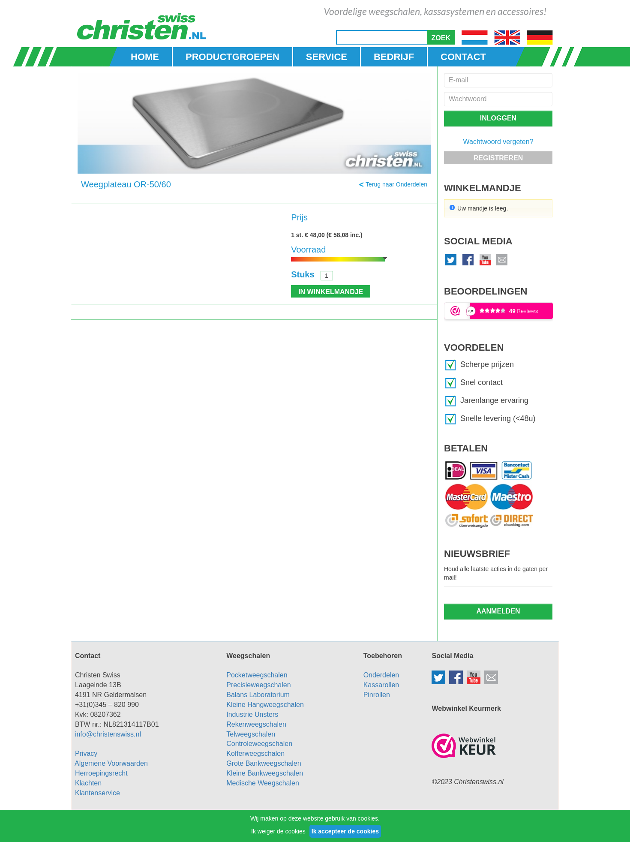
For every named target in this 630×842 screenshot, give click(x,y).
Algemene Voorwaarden (111, 763)
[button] (441, 37)
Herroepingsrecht (101, 773)
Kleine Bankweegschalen (264, 773)
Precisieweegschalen (258, 685)
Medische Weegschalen (262, 783)
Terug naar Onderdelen (396, 184)
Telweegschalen (250, 734)
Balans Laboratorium (258, 694)
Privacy (86, 753)
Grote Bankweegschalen (263, 763)
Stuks (302, 274)
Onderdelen (381, 675)
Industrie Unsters (252, 714)
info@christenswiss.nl (108, 734)
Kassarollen (381, 685)
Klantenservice (97, 793)
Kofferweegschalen (255, 753)
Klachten (88, 783)
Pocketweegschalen (256, 675)
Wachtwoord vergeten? (498, 141)
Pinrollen (376, 694)
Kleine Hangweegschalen (265, 704)
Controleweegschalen (259, 743)
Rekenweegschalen (256, 724)
